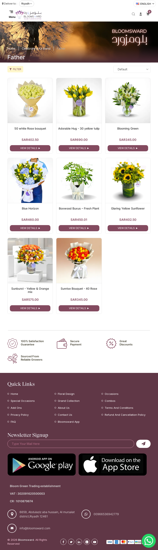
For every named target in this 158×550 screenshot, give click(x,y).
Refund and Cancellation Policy (125, 414)
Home (11, 48)
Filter (15, 69)
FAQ (13, 421)
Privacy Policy (20, 414)
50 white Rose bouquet (30, 128)
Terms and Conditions (119, 407)
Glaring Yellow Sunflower (128, 208)
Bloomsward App (69, 421)
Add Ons (16, 407)
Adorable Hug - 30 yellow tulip (79, 128)
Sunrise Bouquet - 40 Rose (79, 288)
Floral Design (66, 393)
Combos (110, 400)
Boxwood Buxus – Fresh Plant (79, 208)
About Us (64, 407)
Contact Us (65, 414)
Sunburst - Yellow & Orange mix (30, 290)
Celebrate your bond (36, 48)
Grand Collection (69, 400)
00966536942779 (106, 514)
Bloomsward (26, 539)
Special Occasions (23, 400)
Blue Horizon (30, 208)
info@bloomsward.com (35, 528)
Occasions (111, 393)
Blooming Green (127, 128)
